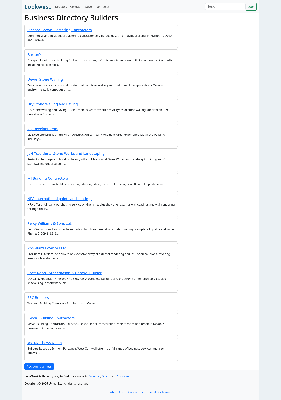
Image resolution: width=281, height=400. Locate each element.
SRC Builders (38, 297)
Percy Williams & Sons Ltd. (49, 223)
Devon (89, 7)
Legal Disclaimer (160, 392)
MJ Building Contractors (47, 178)
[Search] (225, 6)
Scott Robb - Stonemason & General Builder (64, 272)
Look (251, 7)
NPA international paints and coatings (59, 198)
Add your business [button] (39, 366)
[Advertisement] (219, 45)
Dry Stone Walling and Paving (52, 104)
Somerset (102, 7)
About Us (116, 392)
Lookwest (37, 6)
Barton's (34, 54)
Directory (61, 7)
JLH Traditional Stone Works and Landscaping (66, 153)
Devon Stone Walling (45, 79)
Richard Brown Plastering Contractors (59, 29)
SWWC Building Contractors (51, 318)
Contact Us (135, 392)
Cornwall (76, 7)
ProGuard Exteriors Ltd (46, 248)
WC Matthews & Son (44, 342)
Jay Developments (42, 128)
